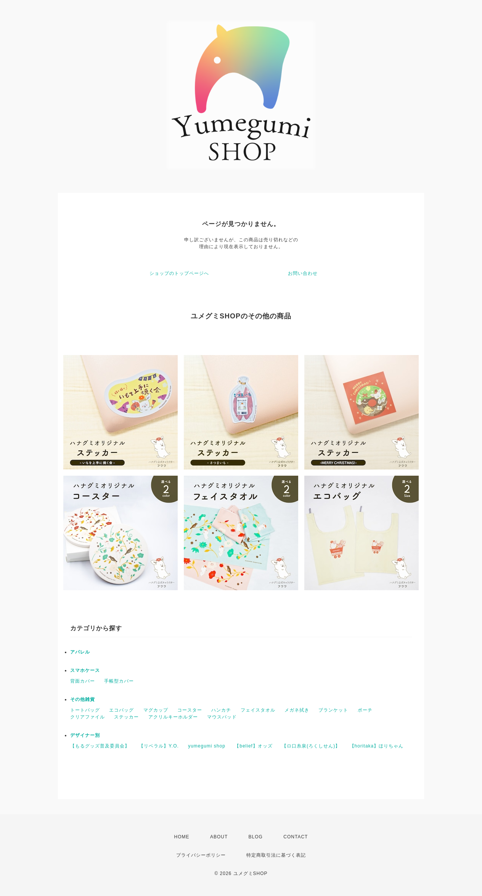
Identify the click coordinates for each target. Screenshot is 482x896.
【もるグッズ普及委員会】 (100, 746)
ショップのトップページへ (179, 273)
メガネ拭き (296, 710)
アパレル (80, 652)
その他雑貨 (82, 699)
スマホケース (85, 670)
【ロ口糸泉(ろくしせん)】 (311, 746)
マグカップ (155, 710)
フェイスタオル (258, 710)
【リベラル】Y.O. (158, 746)
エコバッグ (121, 710)
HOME (182, 836)
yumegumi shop (206, 746)
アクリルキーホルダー (173, 717)
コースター (189, 710)
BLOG (256, 836)
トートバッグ (85, 710)
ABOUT (219, 836)
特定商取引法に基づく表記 (276, 855)
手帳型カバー (119, 681)
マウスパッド (222, 717)
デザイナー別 (85, 735)
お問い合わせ (303, 273)
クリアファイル (87, 717)
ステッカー (126, 717)
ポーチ (365, 710)
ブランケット (333, 710)
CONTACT (295, 836)
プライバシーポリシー (201, 855)
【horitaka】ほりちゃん (377, 746)
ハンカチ (221, 710)
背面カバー (82, 681)
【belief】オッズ (254, 746)
